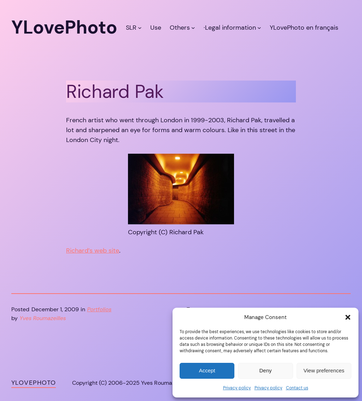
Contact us (297, 388)
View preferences (324, 370)
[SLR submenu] (140, 27)
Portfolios (99, 309)
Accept (207, 370)
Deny (265, 370)
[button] (347, 317)
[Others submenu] (193, 27)
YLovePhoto (33, 383)
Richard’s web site (92, 250)
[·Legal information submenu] (259, 27)
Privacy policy (237, 388)
